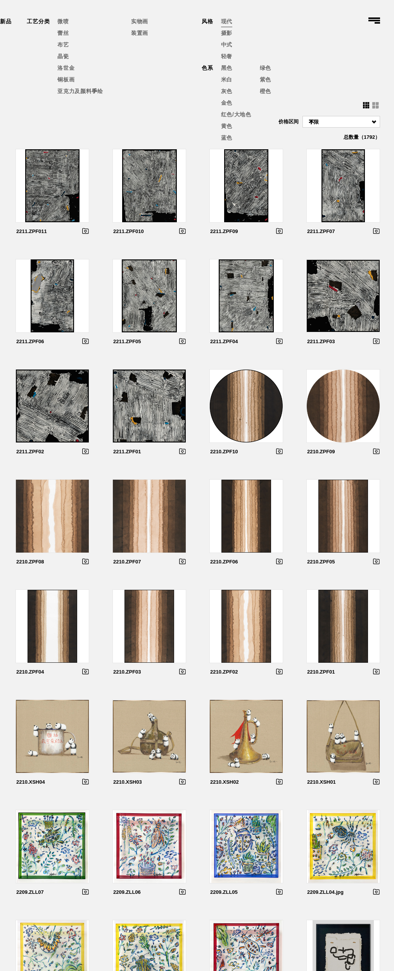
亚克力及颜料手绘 (80, 91)
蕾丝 (63, 33)
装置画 (139, 33)
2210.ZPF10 (224, 451)
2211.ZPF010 (128, 231)
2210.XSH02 (224, 781)
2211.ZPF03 (321, 341)
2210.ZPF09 (321, 451)
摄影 (226, 33)
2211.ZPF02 (30, 451)
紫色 (265, 79)
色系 (207, 68)
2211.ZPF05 (127, 341)
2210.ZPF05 (321, 561)
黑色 (226, 68)
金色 (226, 102)
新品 (5, 21)
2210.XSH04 (30, 781)
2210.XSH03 (127, 781)
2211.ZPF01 (127, 451)
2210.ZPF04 (30, 671)
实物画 (139, 21)
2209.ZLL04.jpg (325, 892)
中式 (226, 44)
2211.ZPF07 (321, 231)
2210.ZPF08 (30, 561)
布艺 (63, 44)
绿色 (265, 68)
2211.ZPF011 (31, 231)
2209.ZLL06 (127, 892)
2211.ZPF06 (30, 341)
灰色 (226, 91)
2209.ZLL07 (30, 892)
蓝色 (226, 137)
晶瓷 (63, 56)
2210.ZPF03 (127, 671)
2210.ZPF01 (321, 671)
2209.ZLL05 (224, 892)
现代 (226, 21)
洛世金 (65, 68)
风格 (207, 21)
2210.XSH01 (321, 781)
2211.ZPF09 (224, 231)
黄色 (226, 126)
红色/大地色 (236, 114)
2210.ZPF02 (224, 671)
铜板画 (65, 79)
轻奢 (226, 56)
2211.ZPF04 (224, 341)
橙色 (265, 91)
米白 (226, 79)
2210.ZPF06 (224, 561)
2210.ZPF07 (127, 561)
